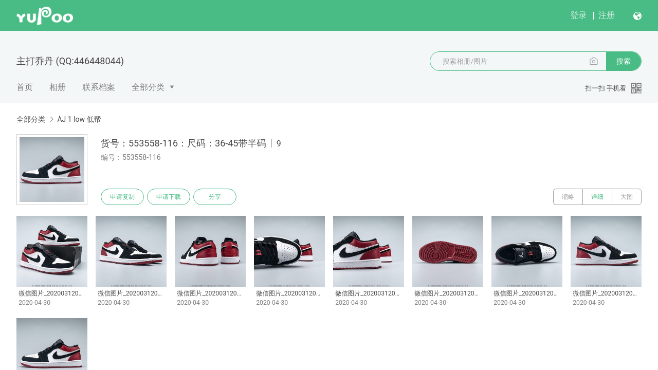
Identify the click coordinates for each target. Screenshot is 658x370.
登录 (578, 15)
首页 (24, 87)
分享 (215, 196)
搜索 (623, 61)
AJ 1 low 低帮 (79, 119)
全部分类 (148, 87)
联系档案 (98, 87)
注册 (606, 15)
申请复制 (122, 196)
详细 (597, 196)
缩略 (568, 196)
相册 (57, 87)
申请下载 (168, 196)
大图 (626, 196)
